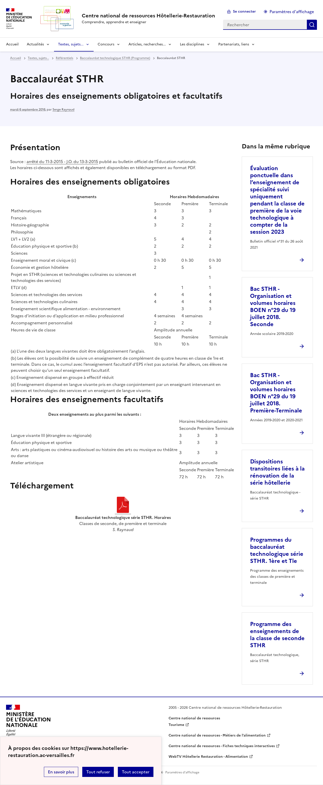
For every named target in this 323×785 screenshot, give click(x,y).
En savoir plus (61, 772)
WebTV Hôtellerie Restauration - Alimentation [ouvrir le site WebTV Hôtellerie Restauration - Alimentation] (208, 756)
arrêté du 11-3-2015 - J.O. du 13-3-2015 (62, 162)
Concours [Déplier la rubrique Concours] (106, 44)
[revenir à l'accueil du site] (148, 15)
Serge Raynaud (63, 109)
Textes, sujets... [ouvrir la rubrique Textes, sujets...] (38, 58)
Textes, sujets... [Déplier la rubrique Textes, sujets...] (71, 44)
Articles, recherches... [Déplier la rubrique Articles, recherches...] (147, 44)
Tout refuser (98, 772)
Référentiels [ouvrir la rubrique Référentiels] (64, 58)
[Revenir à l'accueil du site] (28, 722)
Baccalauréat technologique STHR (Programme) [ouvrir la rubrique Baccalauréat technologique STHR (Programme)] (115, 58)
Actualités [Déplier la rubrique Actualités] (35, 44)
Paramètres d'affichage (292, 12)
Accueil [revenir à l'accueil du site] (12, 44)
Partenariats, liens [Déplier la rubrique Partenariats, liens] (233, 44)
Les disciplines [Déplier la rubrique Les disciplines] (192, 44)
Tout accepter (135, 772)
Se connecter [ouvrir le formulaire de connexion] (244, 11)
